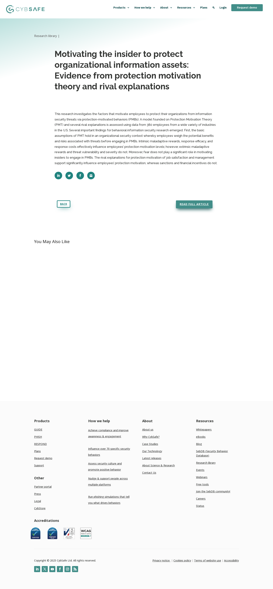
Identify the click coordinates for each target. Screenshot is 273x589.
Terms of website (205, 560)
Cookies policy (182, 560)
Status (200, 506)
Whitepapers (204, 429)
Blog (199, 444)
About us (147, 429)
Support (39, 465)
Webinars (201, 477)
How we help (144, 7)
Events (200, 470)
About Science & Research (158, 465)
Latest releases (151, 458)
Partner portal (43, 486)
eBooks (201, 437)
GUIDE (38, 429)
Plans (203, 7)
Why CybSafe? (151, 437)
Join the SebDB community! (213, 491)
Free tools (202, 484)
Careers (201, 498)
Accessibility (231, 560)
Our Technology (152, 451)
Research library (206, 463)
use (218, 560)
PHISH (38, 437)
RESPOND (40, 444)
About (166, 7)
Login (223, 7)
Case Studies (150, 444)
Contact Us (149, 472)
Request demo (247, 7)
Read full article (194, 204)
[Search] (213, 9)
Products (121, 7)
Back (63, 204)
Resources (186, 7)
